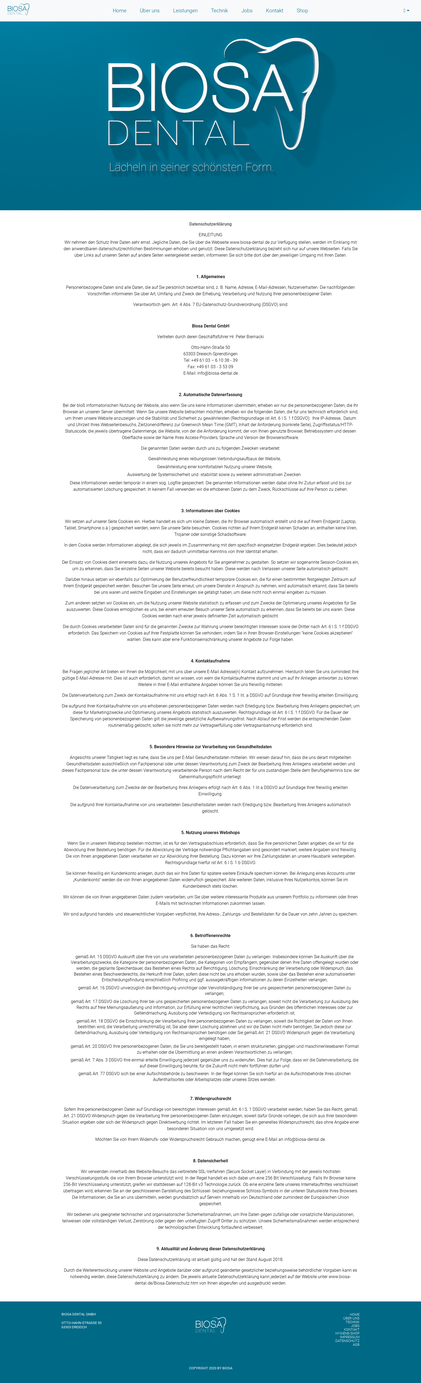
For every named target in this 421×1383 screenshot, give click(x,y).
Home (119, 10)
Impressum (350, 1337)
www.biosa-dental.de (250, 242)
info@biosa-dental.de (217, 373)
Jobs (247, 10)
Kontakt (274, 10)
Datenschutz (347, 1341)
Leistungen (185, 10)
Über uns (150, 10)
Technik (219, 10)
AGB (356, 1345)
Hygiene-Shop (347, 1333)
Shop (302, 10)
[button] (406, 10)
